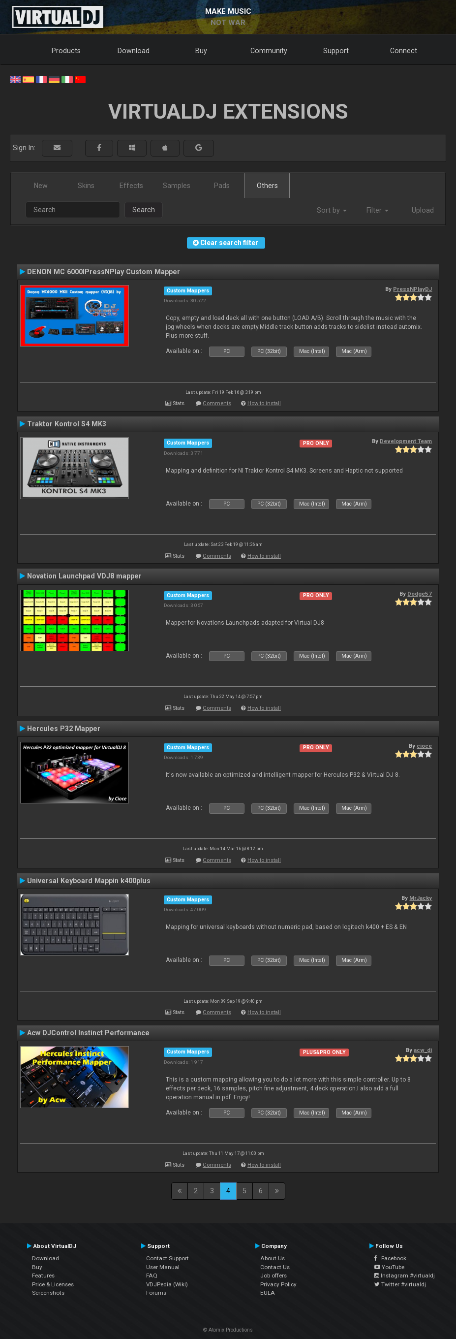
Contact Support (167, 1258)
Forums (156, 1292)
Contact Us (275, 1267)
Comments (217, 403)
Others (267, 186)
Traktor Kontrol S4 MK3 (66, 424)
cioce (424, 745)
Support (336, 51)
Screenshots (48, 1292)
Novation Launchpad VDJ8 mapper (84, 576)
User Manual (163, 1267)
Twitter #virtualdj (400, 1284)
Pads (222, 186)
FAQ (151, 1275)
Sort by (332, 210)
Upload (423, 210)
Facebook (390, 1258)
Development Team (406, 441)
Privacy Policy (278, 1284)
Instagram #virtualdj (404, 1275)
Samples (176, 186)
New (41, 186)
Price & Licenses (53, 1284)
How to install (264, 403)
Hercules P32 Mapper (63, 729)
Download (134, 51)
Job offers (273, 1275)
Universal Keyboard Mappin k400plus (89, 881)
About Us (272, 1258)
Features (43, 1275)
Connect (403, 51)
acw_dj (423, 1050)
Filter (377, 210)
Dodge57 (419, 593)
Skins (86, 186)
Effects (131, 186)
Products (66, 51)
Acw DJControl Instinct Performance (88, 1033)
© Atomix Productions (228, 1330)
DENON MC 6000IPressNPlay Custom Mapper (103, 272)
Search (143, 210)
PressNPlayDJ (412, 289)
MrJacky (420, 897)
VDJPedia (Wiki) (167, 1284)
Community (268, 51)
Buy (201, 51)
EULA (267, 1292)
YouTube (389, 1267)
